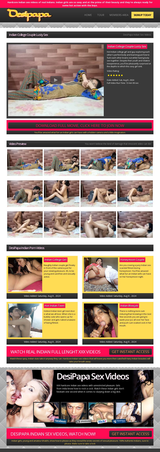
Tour (100, 15)
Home (88, 15)
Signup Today (142, 15)
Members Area (119, 15)
